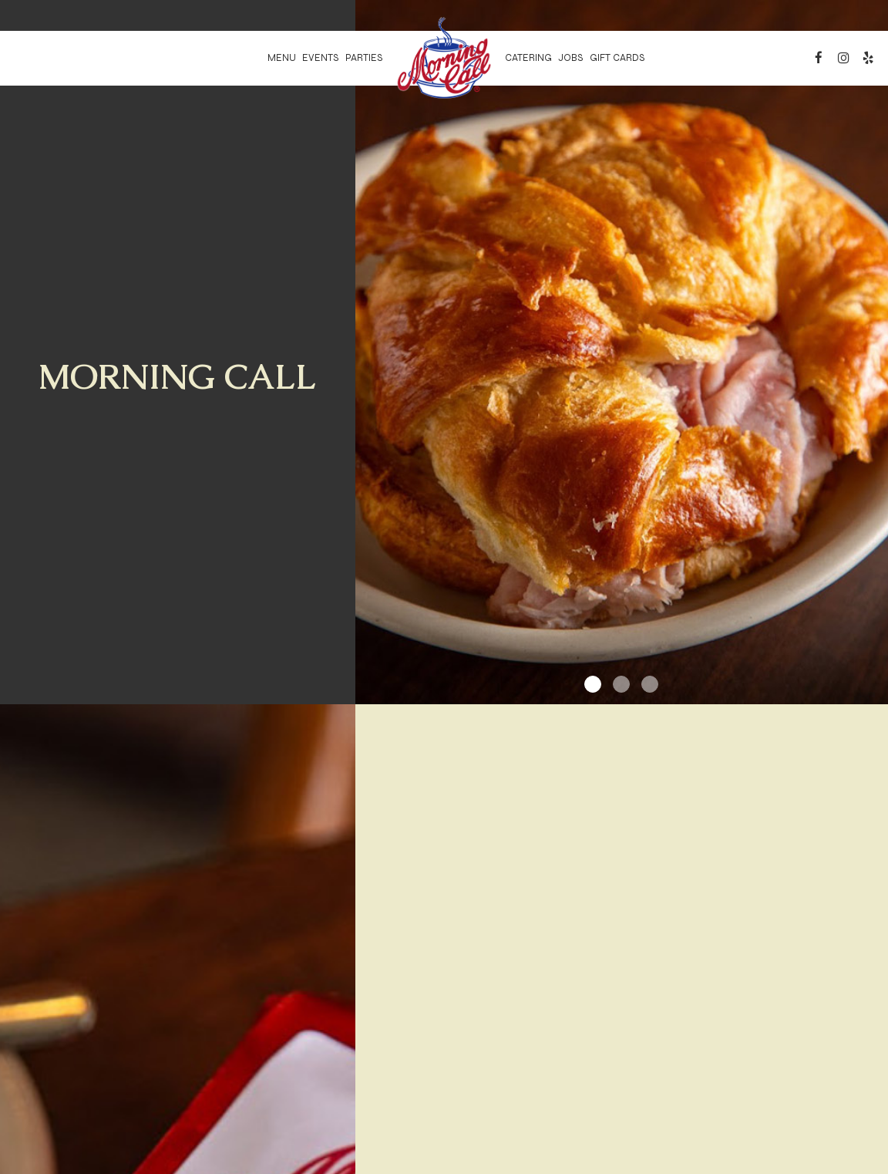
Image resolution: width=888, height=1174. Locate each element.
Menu (281, 57)
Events (320, 57)
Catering (528, 57)
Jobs (571, 57)
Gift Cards (617, 57)
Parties (364, 57)
